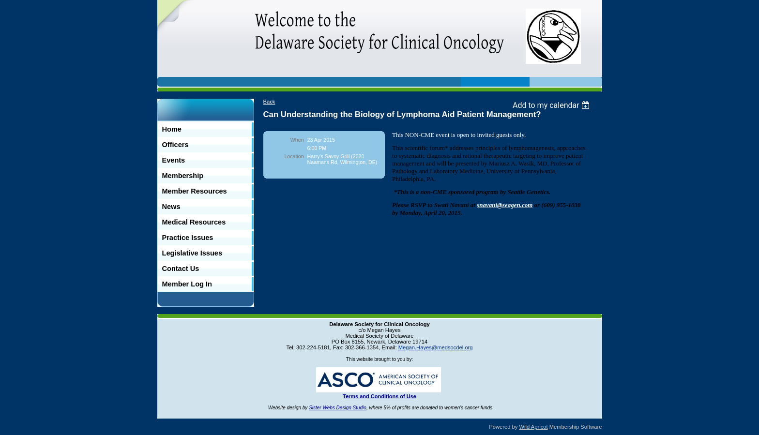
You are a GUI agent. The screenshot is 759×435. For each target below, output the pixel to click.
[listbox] (552, 105)
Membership (183, 176)
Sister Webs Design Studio (337, 407)
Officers (175, 145)
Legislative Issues (192, 253)
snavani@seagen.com (504, 205)
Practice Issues (187, 237)
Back (269, 102)
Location (294, 156)
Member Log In (187, 284)
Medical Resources (194, 222)
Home (172, 129)
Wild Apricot (533, 427)
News (171, 206)
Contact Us (180, 268)
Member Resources (194, 191)
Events (173, 160)
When (297, 140)
